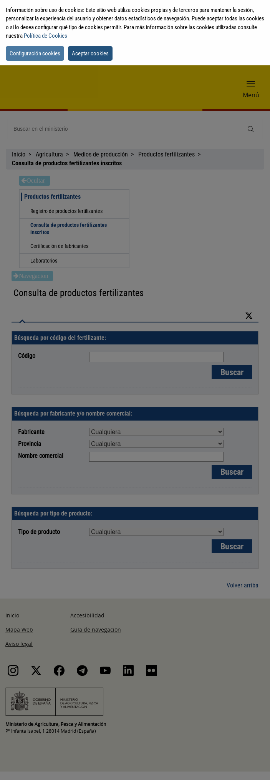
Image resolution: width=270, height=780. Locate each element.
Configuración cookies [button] (35, 53)
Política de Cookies (45, 35)
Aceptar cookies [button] (90, 53)
